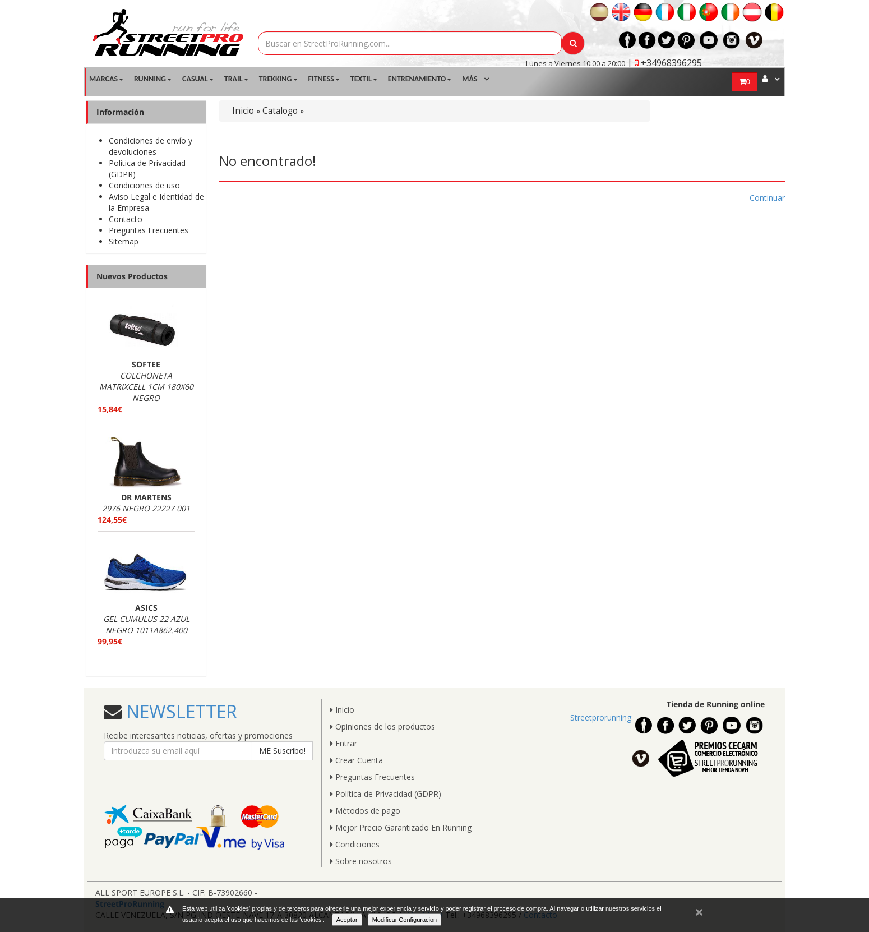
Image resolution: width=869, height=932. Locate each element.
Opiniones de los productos (382, 726)
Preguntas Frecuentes (148, 230)
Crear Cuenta (356, 760)
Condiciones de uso (144, 185)
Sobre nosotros (361, 861)
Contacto (125, 219)
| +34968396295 (664, 63)
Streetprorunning (600, 717)
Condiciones (355, 844)
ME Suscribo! (282, 750)
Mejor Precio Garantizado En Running (401, 827)
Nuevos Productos (132, 276)
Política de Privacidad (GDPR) (385, 793)
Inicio (243, 111)
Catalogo (280, 111)
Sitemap (123, 241)
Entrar (343, 743)
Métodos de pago (365, 810)
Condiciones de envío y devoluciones (150, 146)
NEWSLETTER (179, 711)
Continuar (767, 197)
